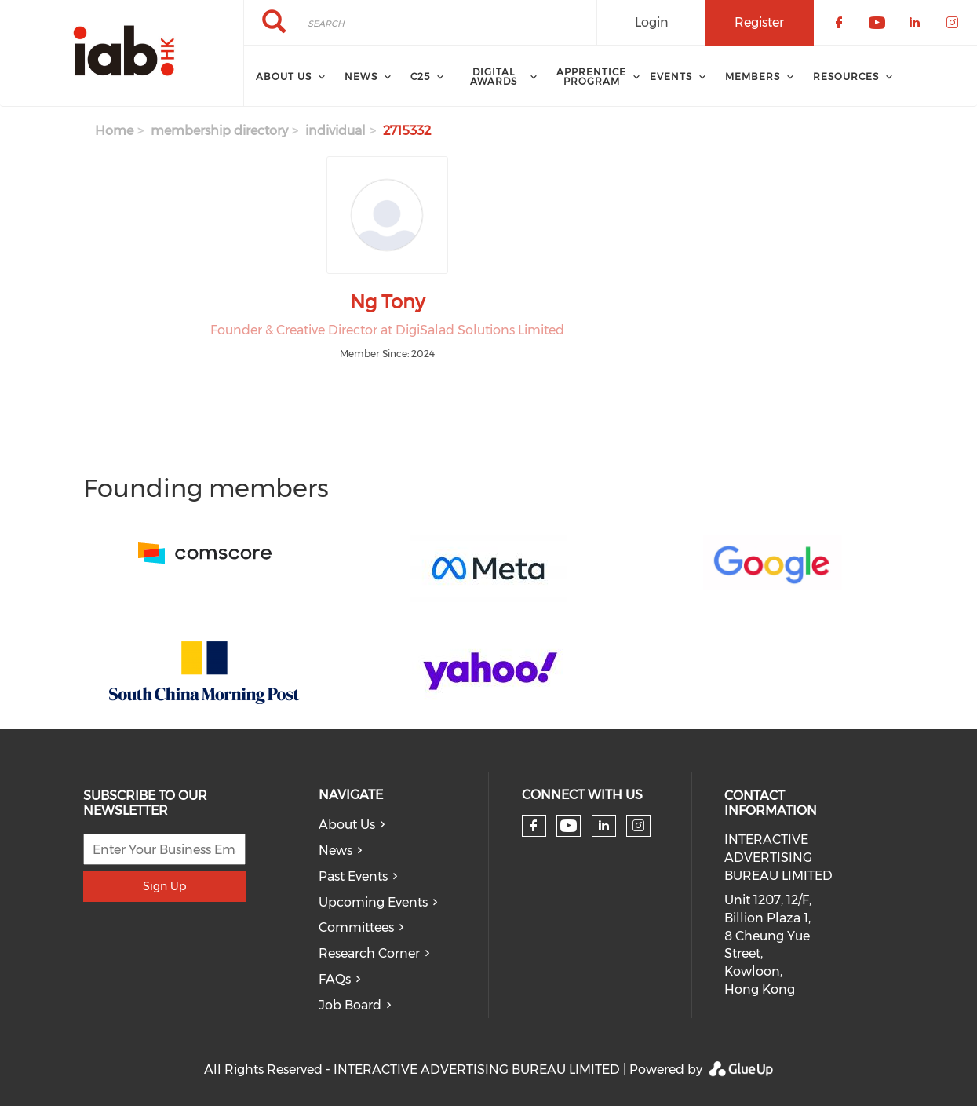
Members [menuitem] (752, 76)
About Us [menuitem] (284, 76)
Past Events (353, 876)
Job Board (350, 1005)
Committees (356, 927)
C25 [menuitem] (420, 76)
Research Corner (369, 953)
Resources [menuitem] (846, 76)
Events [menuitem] (671, 76)
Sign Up (164, 886)
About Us (347, 824)
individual (335, 130)
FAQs (335, 979)
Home (114, 130)
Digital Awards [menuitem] (493, 76)
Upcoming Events (373, 902)
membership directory (219, 130)
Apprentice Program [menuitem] (591, 76)
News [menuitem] (361, 76)
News (335, 850)
